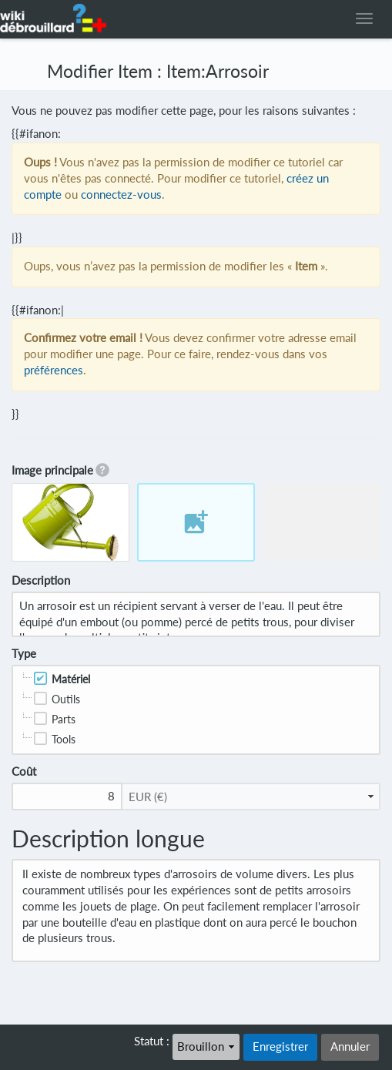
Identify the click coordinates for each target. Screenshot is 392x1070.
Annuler (350, 1046)
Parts (63, 719)
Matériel (71, 679)
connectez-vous (121, 194)
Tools (63, 739)
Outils (66, 699)
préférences (53, 370)
